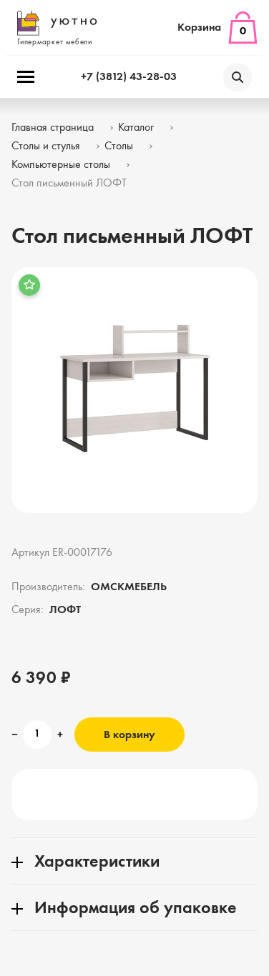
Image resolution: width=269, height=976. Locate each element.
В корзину (129, 735)
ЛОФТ (65, 610)
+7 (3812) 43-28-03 (129, 77)
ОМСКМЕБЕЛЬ (129, 587)
